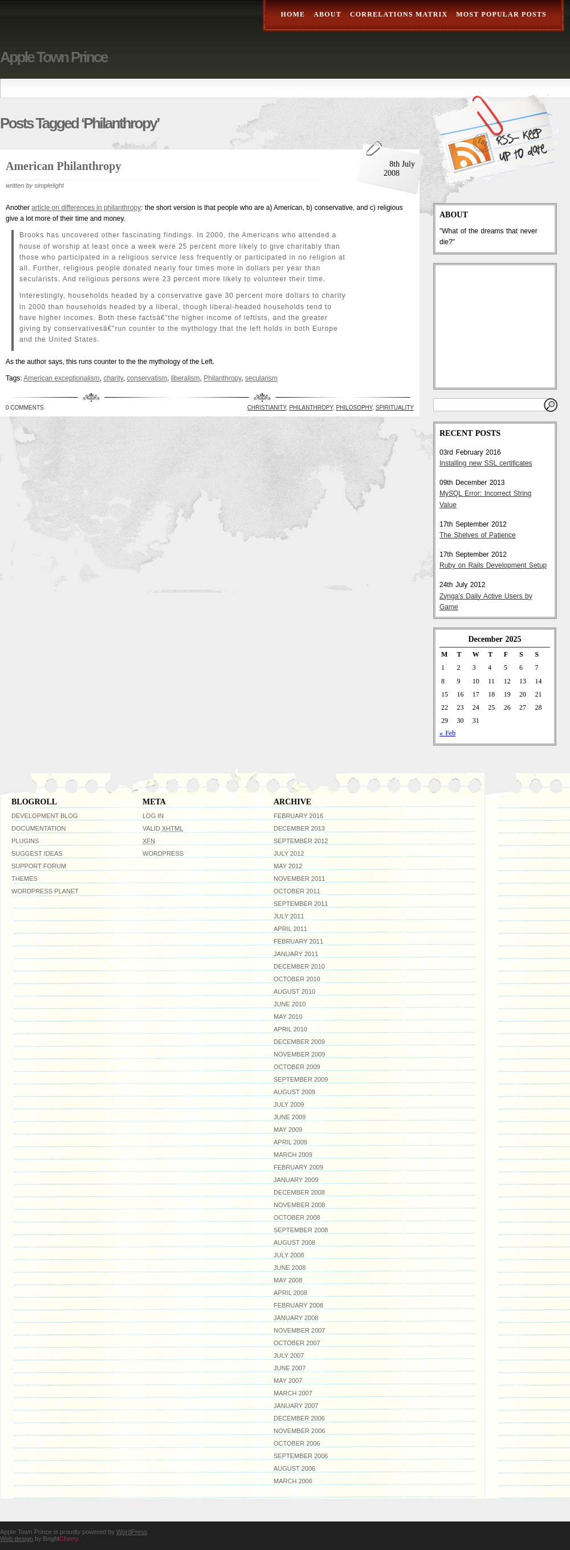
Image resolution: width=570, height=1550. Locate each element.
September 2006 (301, 1455)
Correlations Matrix (398, 14)
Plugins (25, 840)
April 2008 (290, 1292)
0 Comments (25, 407)
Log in (153, 815)
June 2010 (290, 1004)
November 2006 (299, 1430)
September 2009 (301, 1079)
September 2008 (301, 1230)
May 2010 (288, 1016)
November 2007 (299, 1330)
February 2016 (298, 815)
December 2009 (299, 1041)
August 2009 (294, 1091)
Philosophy (354, 407)
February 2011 (298, 941)
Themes (24, 878)
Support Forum (38, 866)
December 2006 (299, 1418)
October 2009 (297, 1066)
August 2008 (294, 1242)
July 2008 (289, 1255)
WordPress (163, 853)
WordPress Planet (45, 891)
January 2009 (296, 1179)
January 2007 (296, 1405)
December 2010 (299, 966)
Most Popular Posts (501, 14)
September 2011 (301, 903)
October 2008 (297, 1217)
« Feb (447, 733)
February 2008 (298, 1305)
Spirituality (395, 407)
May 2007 (288, 1380)
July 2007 (289, 1355)
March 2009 (293, 1154)
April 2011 (290, 928)
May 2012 (288, 866)
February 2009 (298, 1167)
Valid (162, 828)
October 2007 (297, 1342)
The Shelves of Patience (477, 535)
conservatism (147, 378)
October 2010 (297, 979)
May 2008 (288, 1280)
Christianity (266, 407)
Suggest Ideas (37, 853)
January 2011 (296, 953)
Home (292, 14)
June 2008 (290, 1267)
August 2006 (294, 1468)
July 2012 (289, 853)
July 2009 (289, 1104)
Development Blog (44, 815)
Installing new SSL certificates (485, 463)
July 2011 (289, 916)
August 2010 (294, 991)
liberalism (185, 378)
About (327, 14)
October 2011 (297, 891)
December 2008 (299, 1192)
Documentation (38, 828)
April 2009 (290, 1142)
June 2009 (290, 1117)
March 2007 (293, 1393)
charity (113, 378)
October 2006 (297, 1443)
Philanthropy (222, 378)
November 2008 (299, 1204)
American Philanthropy (63, 166)
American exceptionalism (61, 378)
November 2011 (299, 878)
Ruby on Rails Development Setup (493, 565)
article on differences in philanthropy (86, 208)
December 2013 (299, 828)
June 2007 (290, 1368)
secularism (261, 378)
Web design (16, 1538)
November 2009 (299, 1054)
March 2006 (293, 1481)
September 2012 (301, 840)
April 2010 (290, 1029)
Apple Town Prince (53, 57)
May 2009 (288, 1129)
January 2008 (296, 1317)
